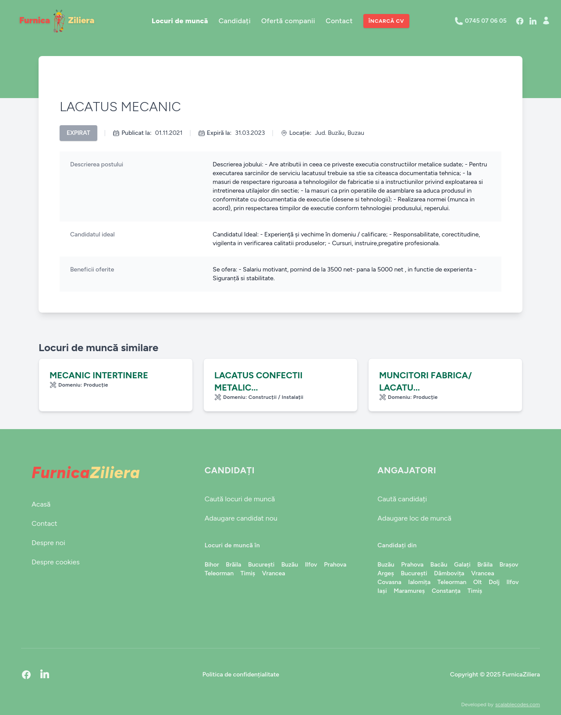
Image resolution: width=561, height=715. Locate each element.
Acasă (41, 504)
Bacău (438, 564)
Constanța (446, 591)
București (261, 564)
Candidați (235, 21)
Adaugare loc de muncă (414, 518)
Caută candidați (402, 499)
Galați (462, 564)
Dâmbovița (449, 573)
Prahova (335, 564)
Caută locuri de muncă (240, 499)
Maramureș (409, 591)
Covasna (389, 582)
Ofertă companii (288, 21)
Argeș (385, 573)
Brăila (233, 564)
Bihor (212, 564)
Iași (382, 591)
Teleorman (219, 573)
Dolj (494, 582)
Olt (477, 582)
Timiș (248, 573)
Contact (339, 21)
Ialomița (419, 582)
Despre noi (48, 543)
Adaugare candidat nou (241, 518)
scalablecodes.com (517, 704)
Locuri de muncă (180, 21)
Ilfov (311, 564)
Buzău (289, 564)
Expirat (78, 133)
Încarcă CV (386, 21)
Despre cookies (56, 562)
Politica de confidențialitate (240, 674)
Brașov (509, 564)
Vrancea (273, 573)
